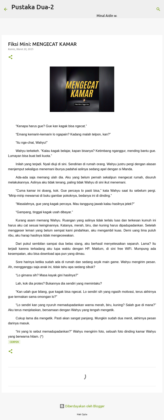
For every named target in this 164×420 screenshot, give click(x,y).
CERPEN (14, 342)
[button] (10, 57)
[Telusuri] (122, 9)
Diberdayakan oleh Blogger (82, 406)
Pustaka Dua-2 (32, 6)
